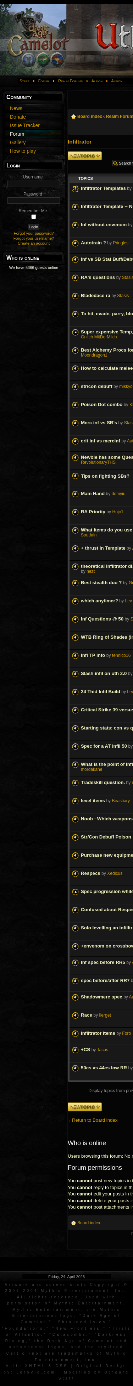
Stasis (123, 295)
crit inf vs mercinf (100, 440)
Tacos (103, 1049)
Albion (97, 81)
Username (33, 177)
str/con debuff (96, 386)
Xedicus (114, 873)
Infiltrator (80, 142)
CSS (61, 1366)
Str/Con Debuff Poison (106, 837)
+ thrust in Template (103, 548)
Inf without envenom (104, 224)
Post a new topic (85, 155)
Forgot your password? (34, 233)
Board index (89, 116)
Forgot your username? (33, 238)
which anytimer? (99, 600)
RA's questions (98, 277)
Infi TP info (93, 655)
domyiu (119, 493)
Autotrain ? (93, 242)
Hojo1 (117, 511)
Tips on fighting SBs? (105, 476)
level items (93, 800)
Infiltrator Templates (103, 188)
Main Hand (93, 493)
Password (32, 194)
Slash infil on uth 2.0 (104, 673)
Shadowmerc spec (101, 997)
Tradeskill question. (103, 782)
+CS (85, 1049)
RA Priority (93, 511)
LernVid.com (36, 1372)
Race (86, 1015)
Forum (43, 81)
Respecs (90, 873)
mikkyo (126, 386)
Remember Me (33, 210)
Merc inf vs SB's (99, 422)
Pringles (120, 242)
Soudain (88, 535)
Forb (126, 1033)
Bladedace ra (95, 295)
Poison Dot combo (101, 404)
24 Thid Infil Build (100, 691)
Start (24, 81)
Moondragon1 (94, 355)
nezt (91, 571)
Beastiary (121, 800)
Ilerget (105, 1015)
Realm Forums (70, 81)
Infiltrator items (98, 1033)
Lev (128, 600)
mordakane (91, 769)
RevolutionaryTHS (98, 462)
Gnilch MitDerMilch (99, 336)
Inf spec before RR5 (103, 962)
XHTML (35, 1366)
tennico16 (121, 655)
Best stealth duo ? (101, 582)
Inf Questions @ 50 (102, 619)
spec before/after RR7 (105, 980)
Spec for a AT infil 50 (104, 746)
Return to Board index (94, 1120)
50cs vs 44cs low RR (104, 1067)
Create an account (34, 243)
